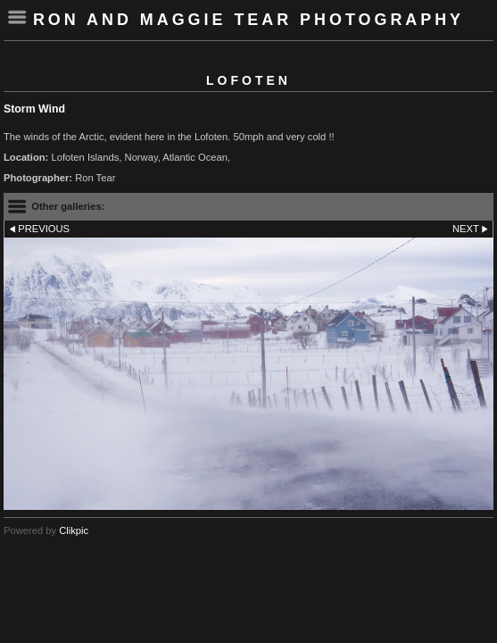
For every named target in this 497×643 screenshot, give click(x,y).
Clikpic (73, 530)
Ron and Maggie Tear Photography (248, 20)
